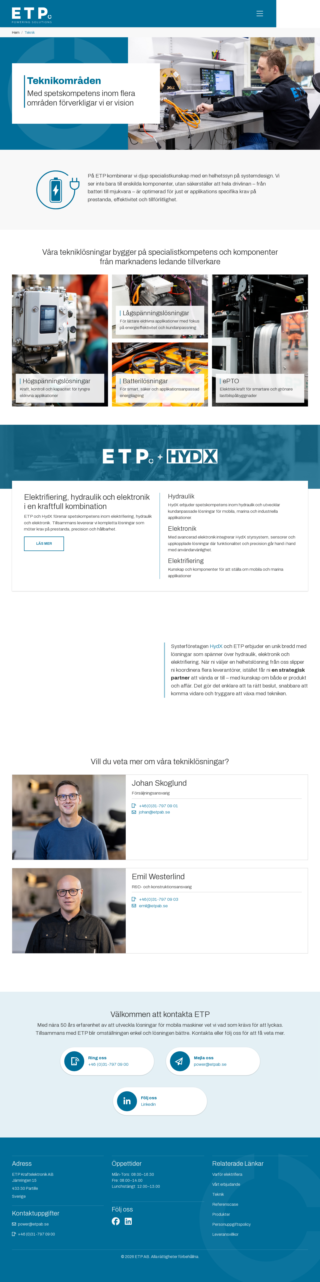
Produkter (221, 1214)
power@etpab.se (33, 1224)
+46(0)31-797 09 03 (155, 899)
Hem (16, 32)
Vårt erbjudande (226, 1184)
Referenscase (225, 1204)
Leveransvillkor (225, 1234)
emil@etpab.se (150, 906)
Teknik (218, 1194)
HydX (217, 646)
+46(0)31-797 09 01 (155, 806)
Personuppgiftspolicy (231, 1224)
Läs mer (44, 544)
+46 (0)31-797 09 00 (36, 1234)
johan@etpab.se (151, 812)
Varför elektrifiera (227, 1174)
